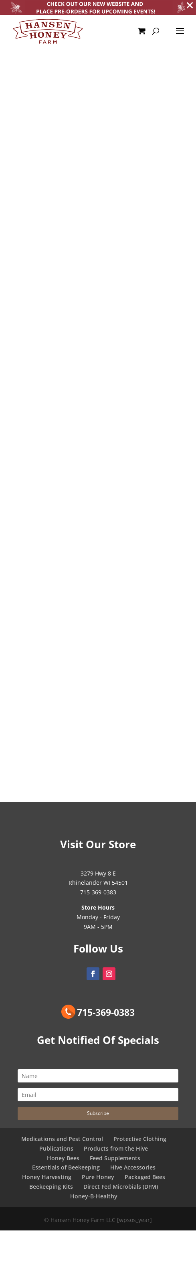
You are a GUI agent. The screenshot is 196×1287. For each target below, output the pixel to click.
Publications (56, 1148)
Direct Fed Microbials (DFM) (120, 1186)
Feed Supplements (115, 1158)
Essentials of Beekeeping (66, 1167)
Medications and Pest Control (62, 1139)
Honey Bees (63, 1158)
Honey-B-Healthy (93, 1196)
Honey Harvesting (46, 1177)
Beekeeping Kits (51, 1186)
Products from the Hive (116, 1148)
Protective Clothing (139, 1139)
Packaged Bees (145, 1177)
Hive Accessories (133, 1167)
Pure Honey (98, 1177)
